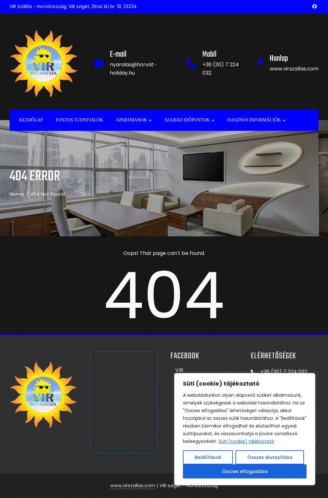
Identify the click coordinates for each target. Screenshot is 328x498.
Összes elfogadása (245, 471)
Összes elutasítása (269, 457)
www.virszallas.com (132, 485)
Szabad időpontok (190, 120)
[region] (244, 429)
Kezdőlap (31, 119)
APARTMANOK (134, 120)
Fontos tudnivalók (79, 119)
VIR (179, 370)
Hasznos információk (256, 120)
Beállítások (208, 457)
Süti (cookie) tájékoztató (246, 441)
